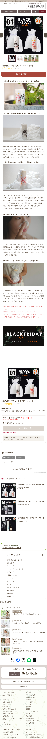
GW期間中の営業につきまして (11, 548)
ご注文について (7, 699)
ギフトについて (7, 704)
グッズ (9, 584)
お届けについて (7, 702)
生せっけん (10, 563)
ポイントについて (7, 713)
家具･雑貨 (29, 716)
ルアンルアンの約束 (8, 692)
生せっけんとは (7, 695)
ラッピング (10, 581)
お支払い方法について (9, 709)
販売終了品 (10, 596)
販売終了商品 (30, 718)
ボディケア (10, 572)
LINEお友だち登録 (7, 732)
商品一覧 (28, 692)
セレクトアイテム (13, 587)
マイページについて (8, 722)
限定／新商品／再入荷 (14, 560)
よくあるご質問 (7, 724)
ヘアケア (28, 704)
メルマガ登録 (16, 729)
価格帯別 (10, 593)
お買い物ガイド (23, 686)
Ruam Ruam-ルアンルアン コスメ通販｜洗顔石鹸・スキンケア (13, 6)
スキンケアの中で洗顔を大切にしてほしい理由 (29, 632)
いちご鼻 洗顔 (30, 723)
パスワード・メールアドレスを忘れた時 (12, 719)
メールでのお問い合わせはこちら (23, 681)
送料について (6, 706)
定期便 (28, 709)
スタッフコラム (24, 11)
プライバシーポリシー (32, 732)
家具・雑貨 (10, 590)
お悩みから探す (9, 11)
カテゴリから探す (13, 555)
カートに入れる (25, 428)
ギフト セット (11, 578)
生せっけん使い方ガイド (33, 720)
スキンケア (10, 566)
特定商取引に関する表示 (33, 734)
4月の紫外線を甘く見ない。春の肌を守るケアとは (28, 652)
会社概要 (28, 729)
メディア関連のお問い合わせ (34, 737)
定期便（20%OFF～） (14, 575)
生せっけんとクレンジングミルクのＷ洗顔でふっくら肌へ (29, 642)
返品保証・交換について (9, 711)
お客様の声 (5, 729)
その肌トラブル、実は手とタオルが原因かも (28, 623)
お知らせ (14, 545)
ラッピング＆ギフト (32, 711)
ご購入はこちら (25, 74)
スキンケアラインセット (15, 569)
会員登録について (7, 716)
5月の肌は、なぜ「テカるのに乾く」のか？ (28, 614)
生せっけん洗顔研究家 (9, 737)
